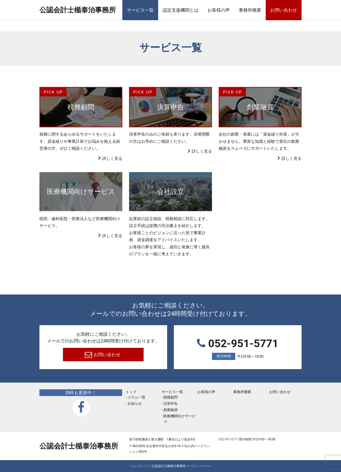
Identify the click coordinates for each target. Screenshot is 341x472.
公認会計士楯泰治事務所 (78, 10)
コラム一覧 (136, 397)
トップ (131, 392)
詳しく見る (112, 158)
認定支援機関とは (181, 10)
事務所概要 (250, 10)
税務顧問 (170, 397)
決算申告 (170, 403)
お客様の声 (218, 10)
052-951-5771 (238, 348)
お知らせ (134, 403)
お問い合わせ (283, 10)
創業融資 (170, 410)
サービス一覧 (140, 10)
